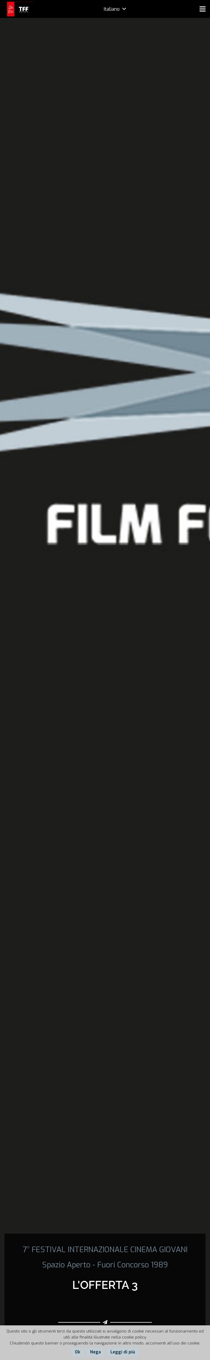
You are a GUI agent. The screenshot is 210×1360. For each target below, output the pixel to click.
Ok (77, 1352)
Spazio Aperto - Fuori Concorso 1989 (105, 1265)
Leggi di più (122, 1352)
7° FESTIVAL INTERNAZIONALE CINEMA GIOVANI (105, 1249)
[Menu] (202, 8)
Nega (95, 1352)
